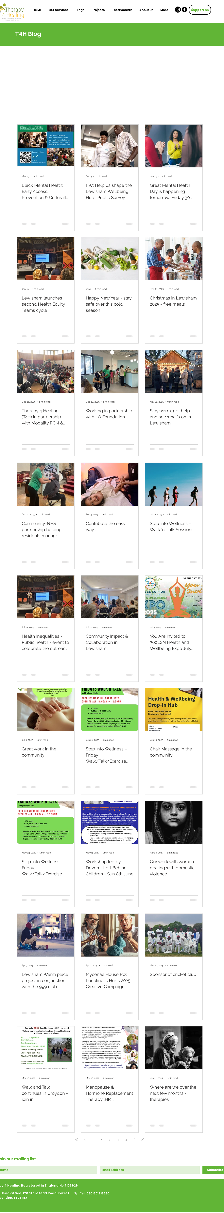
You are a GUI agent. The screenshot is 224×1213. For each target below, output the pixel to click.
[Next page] (134, 1139)
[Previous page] (84, 1139)
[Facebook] (184, 9)
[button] (58, 10)
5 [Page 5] (126, 1139)
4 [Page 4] (118, 1139)
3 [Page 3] (109, 1139)
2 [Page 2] (101, 1139)
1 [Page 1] (93, 1139)
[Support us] (200, 10)
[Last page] (142, 1139)
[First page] (76, 1139)
